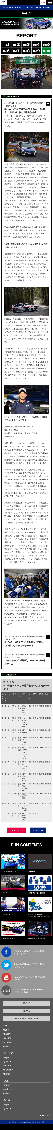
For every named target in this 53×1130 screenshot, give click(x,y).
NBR (5, 1025)
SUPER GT (8, 1053)
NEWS (26, 1011)
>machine (8, 1042)
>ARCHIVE (44, 1115)
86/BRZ (6, 1100)
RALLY (6, 1081)
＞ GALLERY (38, 830)
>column (7, 1038)
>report (6, 1030)
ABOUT (26, 1003)
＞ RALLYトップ (16, 830)
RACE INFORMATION (26, 1018)
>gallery (7, 1034)
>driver (6, 1046)
